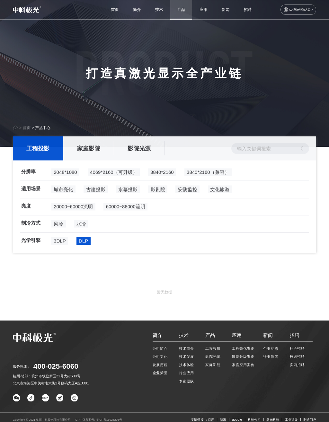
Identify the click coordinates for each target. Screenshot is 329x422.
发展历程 (160, 365)
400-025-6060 (55, 366)
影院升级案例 (243, 356)
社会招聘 (297, 348)
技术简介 (186, 348)
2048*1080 (65, 186)
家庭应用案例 (243, 365)
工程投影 (37, 162)
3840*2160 (162, 186)
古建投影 (95, 203)
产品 (181, 9)
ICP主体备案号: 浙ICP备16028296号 (98, 419)
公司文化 (160, 356)
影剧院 (158, 203)
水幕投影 (128, 203)
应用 (203, 9)
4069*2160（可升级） (114, 186)
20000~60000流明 (73, 220)
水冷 (81, 237)
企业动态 (270, 348)
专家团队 (186, 381)
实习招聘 (297, 365)
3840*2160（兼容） (208, 186)
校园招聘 (297, 356)
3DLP (60, 254)
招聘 (248, 9)
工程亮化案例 (243, 348)
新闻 (225, 9)
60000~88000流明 (125, 220)
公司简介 (160, 348)
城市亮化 (63, 203)
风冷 (58, 237)
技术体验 (186, 365)
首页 (115, 9)
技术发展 (186, 356)
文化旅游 (219, 203)
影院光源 (139, 162)
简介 (137, 9)
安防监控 (187, 203)
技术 (159, 9)
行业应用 (186, 373)
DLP (83, 254)
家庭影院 (88, 162)
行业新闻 (270, 356)
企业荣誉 (160, 373)
